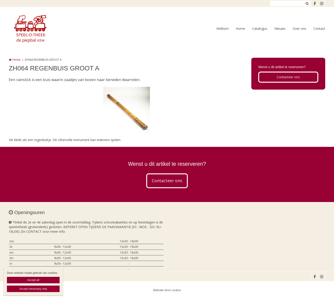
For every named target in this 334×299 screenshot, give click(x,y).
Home (240, 28)
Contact (319, 28)
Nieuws (279, 28)
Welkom (222, 28)
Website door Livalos (167, 290)
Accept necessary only (33, 288)
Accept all (33, 280)
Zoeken (307, 3)
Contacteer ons (288, 77)
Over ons (299, 28)
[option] (126, 110)
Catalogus (259, 28)
